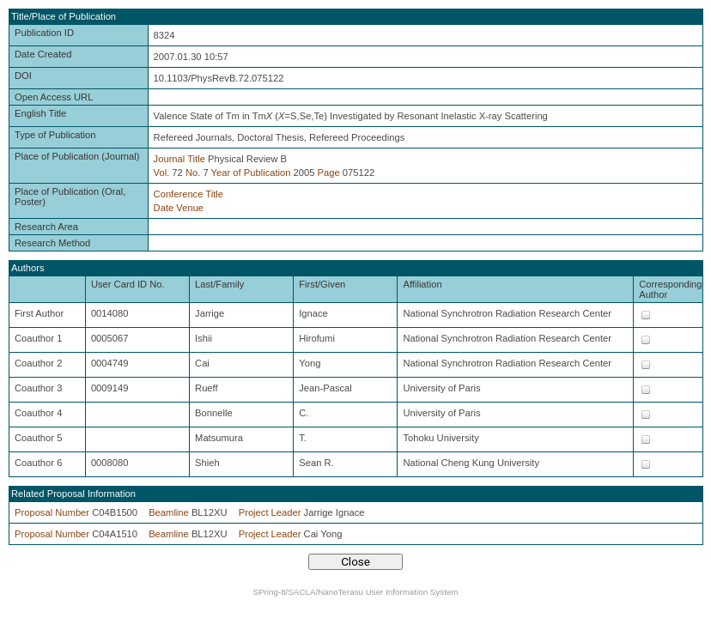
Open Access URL (54, 97)
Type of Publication (55, 135)
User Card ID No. (128, 284)
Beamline (169, 512)
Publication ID (44, 32)
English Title (40, 113)
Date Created (43, 54)
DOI (23, 75)
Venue (190, 208)
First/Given (322, 284)
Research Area (46, 226)
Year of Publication (251, 172)
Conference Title (188, 194)
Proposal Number (52, 512)
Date (164, 208)
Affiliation (422, 284)
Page (329, 172)
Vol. (162, 172)
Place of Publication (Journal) (77, 156)
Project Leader (270, 512)
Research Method (52, 243)
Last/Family (219, 284)
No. (192, 172)
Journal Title (179, 159)
